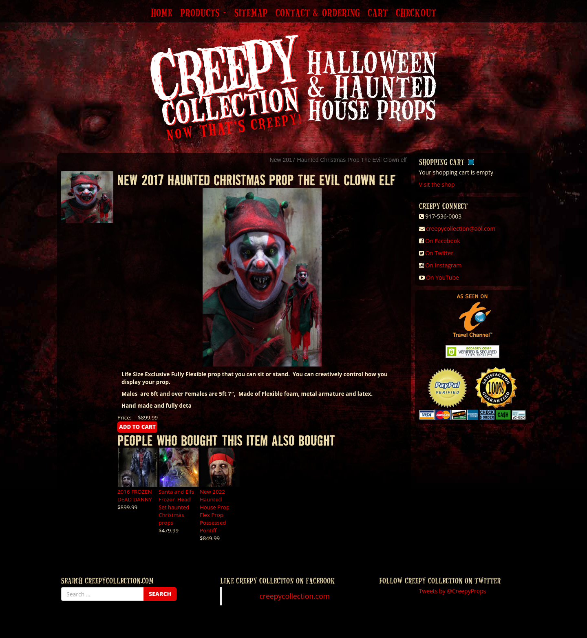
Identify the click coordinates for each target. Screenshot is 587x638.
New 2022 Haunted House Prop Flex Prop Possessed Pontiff (215, 511)
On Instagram (443, 265)
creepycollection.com (294, 596)
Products (203, 13)
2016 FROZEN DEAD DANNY (134, 495)
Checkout (416, 13)
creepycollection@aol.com (460, 228)
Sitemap (250, 13)
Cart (378, 13)
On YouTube (442, 277)
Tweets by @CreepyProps (452, 591)
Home (161, 13)
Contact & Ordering (318, 13)
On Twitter (439, 253)
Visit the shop (437, 184)
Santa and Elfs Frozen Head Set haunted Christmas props (176, 507)
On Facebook (442, 241)
